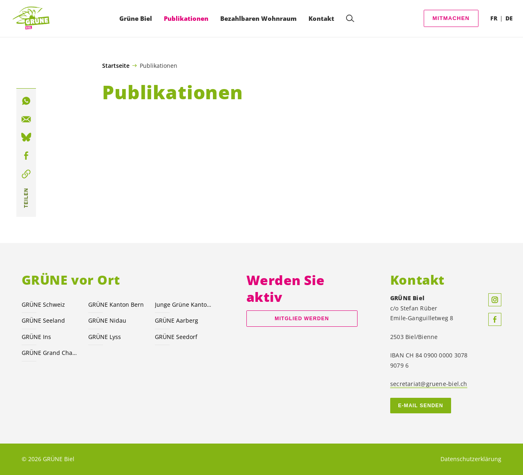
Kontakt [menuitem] (321, 18)
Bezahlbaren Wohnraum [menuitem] (258, 18)
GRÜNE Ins (36, 337)
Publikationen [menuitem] (186, 18)
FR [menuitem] (493, 18)
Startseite (116, 66)
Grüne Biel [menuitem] (135, 18)
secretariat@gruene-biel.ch (428, 384)
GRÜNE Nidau (107, 320)
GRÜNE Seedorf (176, 337)
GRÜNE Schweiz (43, 304)
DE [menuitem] (509, 18)
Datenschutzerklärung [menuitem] (470, 459)
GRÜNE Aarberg (176, 320)
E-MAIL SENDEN (420, 405)
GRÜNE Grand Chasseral (50, 353)
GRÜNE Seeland (43, 320)
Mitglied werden (302, 318)
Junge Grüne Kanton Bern (183, 304)
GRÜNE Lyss (104, 337)
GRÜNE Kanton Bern (116, 304)
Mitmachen (451, 18)
